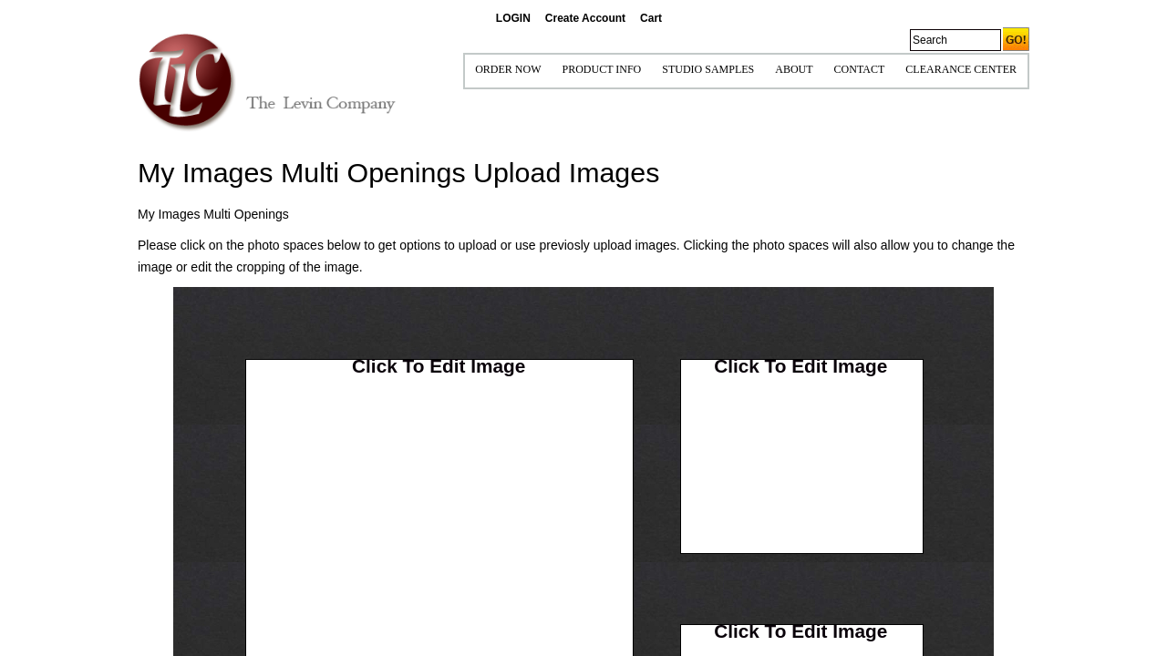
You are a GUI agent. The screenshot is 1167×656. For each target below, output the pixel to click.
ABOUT (793, 69)
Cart (651, 18)
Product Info (601, 69)
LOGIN (513, 18)
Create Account (585, 18)
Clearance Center (961, 69)
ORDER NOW (508, 69)
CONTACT (859, 69)
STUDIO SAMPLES (708, 69)
